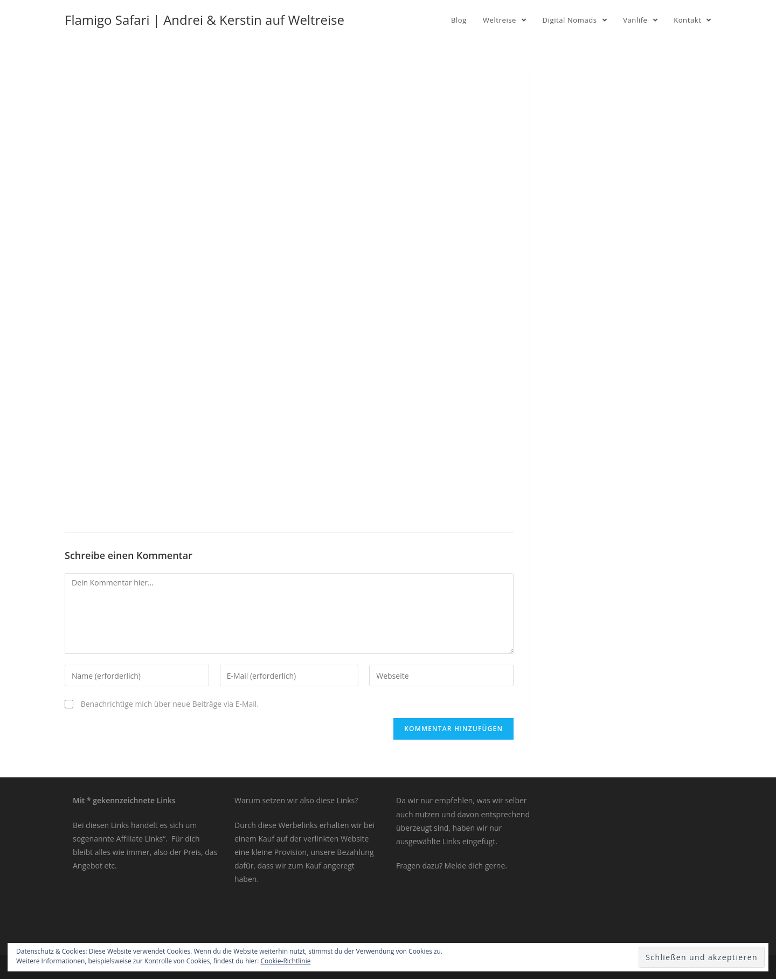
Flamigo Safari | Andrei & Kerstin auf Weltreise (204, 20)
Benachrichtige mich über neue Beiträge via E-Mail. (170, 704)
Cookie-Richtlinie (286, 961)
